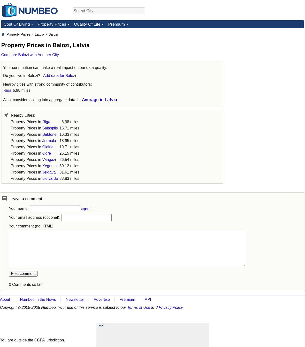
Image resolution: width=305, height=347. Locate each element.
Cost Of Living (17, 24)
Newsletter (75, 299)
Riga (7, 90)
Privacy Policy (171, 307)
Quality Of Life (87, 24)
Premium (116, 24)
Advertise (102, 299)
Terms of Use (138, 307)
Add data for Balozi (59, 76)
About (5, 299)
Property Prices (52, 24)
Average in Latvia (99, 99)
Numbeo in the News (38, 299)
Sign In (86, 209)
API (148, 299)
